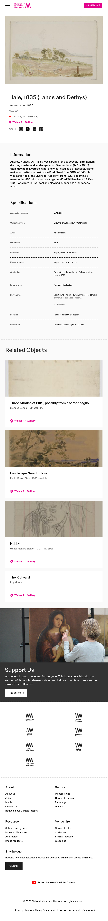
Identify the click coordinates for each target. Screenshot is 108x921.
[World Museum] (78, 717)
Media (8, 802)
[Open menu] (7, 5)
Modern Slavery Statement (40, 910)
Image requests (14, 841)
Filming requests (64, 836)
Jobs (8, 798)
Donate (59, 806)
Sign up (14, 866)
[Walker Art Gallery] (29, 747)
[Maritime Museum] (78, 732)
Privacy (19, 910)
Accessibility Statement (81, 910)
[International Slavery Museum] (29, 732)
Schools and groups (16, 828)
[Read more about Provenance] (76, 299)
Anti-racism (11, 836)
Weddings (60, 841)
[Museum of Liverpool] (29, 717)
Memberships (62, 794)
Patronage (60, 802)
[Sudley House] (78, 747)
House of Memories (16, 832)
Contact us (11, 806)
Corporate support (65, 798)
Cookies (61, 910)
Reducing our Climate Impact (21, 811)
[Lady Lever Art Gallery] (29, 761)
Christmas (60, 832)
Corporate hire (63, 828)
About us (10, 794)
